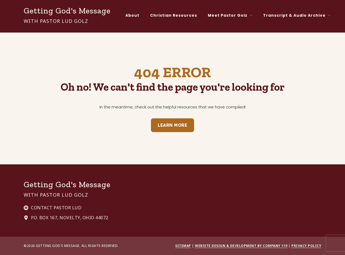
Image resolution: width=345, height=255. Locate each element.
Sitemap (183, 245)
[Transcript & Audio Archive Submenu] (331, 15)
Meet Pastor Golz (227, 15)
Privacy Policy (306, 245)
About (132, 15)
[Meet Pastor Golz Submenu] (252, 15)
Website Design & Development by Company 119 (241, 245)
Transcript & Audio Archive (294, 15)
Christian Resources (173, 15)
